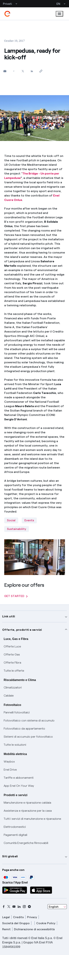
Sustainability (16, 529)
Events (29, 520)
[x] (8, 906)
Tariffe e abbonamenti (18, 777)
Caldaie (9, 695)
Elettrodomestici (15, 827)
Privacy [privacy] (32, 917)
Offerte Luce (12, 646)
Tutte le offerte (14, 670)
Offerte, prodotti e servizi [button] (22, 629)
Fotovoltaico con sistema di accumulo (29, 720)
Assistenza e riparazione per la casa (28, 810)
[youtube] (14, 906)
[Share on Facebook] (14, 71)
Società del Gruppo (16, 923)
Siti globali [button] (10, 856)
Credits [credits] (18, 917)
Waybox (9, 761)
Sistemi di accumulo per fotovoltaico (28, 736)
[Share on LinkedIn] (32, 71)
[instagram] (24, 906)
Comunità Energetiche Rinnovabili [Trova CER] (26, 843)
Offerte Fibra (12, 662)
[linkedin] (19, 906)
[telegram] (29, 906)
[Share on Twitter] (23, 71)
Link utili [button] (8, 616)
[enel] (7, 14)
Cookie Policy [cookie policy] (45, 923)
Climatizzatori (13, 687)
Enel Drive (10, 769)
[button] (5, 71)
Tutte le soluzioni (15, 744)
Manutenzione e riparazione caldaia (27, 802)
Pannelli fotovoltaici (17, 712)
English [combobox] (54, 906)
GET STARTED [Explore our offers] (16, 596)
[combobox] (57, 906)
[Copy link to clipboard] (41, 71)
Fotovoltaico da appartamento (24, 728)
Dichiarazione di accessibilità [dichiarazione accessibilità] (34, 929)
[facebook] (3, 906)
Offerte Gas (12, 654)
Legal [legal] (6, 917)
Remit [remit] (6, 929)
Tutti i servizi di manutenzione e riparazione (32, 818)
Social (11, 520)
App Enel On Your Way (19, 785)
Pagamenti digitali (15, 835)
